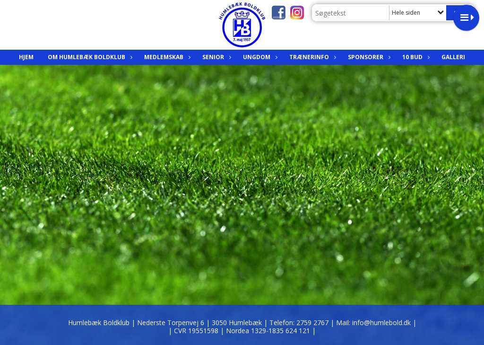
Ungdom (259, 57)
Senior (215, 57)
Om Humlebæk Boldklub (89, 57)
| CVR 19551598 (194, 330)
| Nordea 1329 (268, 330)
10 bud (414, 57)
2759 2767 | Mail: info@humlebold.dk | (356, 322)
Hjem (26, 57)
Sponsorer (368, 57)
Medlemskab (166, 57)
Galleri (453, 57)
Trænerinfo (311, 57)
